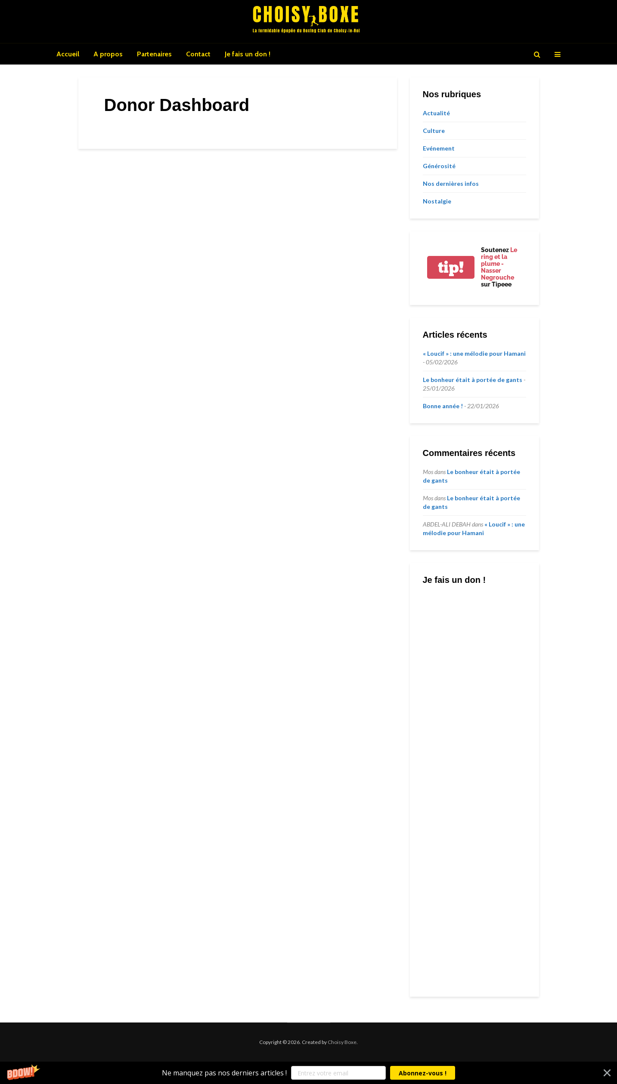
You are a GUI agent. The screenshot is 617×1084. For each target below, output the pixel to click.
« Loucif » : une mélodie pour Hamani (474, 353)
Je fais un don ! (247, 54)
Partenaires (154, 54)
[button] (308, 1073)
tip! (451, 267)
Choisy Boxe (342, 1042)
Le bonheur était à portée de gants (472, 379)
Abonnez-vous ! (422, 1073)
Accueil (67, 54)
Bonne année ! (443, 406)
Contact (198, 54)
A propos (108, 54)
